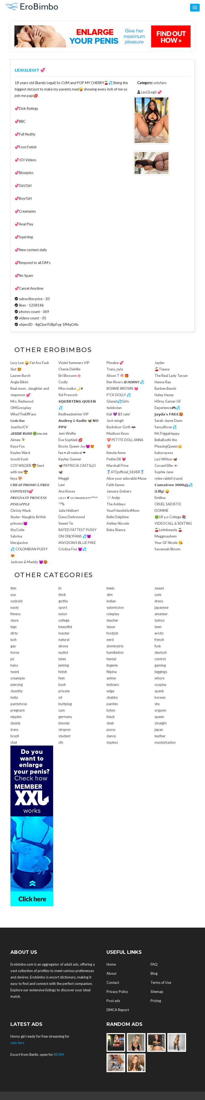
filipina (112, 672)
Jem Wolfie (67, 433)
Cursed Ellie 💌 (166, 465)
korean (160, 697)
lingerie (112, 665)
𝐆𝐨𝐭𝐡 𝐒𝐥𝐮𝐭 (17, 420)
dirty (14, 633)
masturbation (165, 742)
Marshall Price (117, 465)
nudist (63, 652)
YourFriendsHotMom (123, 510)
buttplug (65, 704)
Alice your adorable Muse (126, 478)
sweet (159, 588)
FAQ (154, 964)
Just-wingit (115, 420)
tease (111, 627)
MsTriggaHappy (167, 433)
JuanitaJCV (19, 427)
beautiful (65, 627)
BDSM (59, 1054)
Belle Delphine (118, 517)
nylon (62, 614)
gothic (63, 601)
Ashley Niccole (118, 523)
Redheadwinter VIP (73, 414)
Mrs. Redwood (21, 401)
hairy (14, 665)
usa (13, 594)
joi (12, 659)
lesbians (113, 684)
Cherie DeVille (69, 369)
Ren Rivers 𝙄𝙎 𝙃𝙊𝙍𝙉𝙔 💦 (125, 382)
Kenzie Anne (116, 453)
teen (158, 627)
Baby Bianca (116, 530)
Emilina (160, 498)
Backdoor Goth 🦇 (121, 427)
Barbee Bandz (165, 388)
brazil (14, 736)
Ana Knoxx (66, 491)
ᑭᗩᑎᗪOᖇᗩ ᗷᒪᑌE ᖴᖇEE (77, 542)
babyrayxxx (164, 453)
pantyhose (18, 704)
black (111, 717)
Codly (63, 382)
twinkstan (114, 408)
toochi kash (19, 459)
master (63, 633)
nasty (14, 607)
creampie (17, 678)
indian (111, 601)
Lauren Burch (20, 375)
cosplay (161, 684)
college (63, 620)
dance (111, 736)
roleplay (113, 614)
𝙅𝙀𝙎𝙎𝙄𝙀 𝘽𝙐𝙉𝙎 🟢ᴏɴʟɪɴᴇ (29, 433)
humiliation (115, 652)
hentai (111, 659)
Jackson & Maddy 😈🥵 (29, 562)
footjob (112, 633)
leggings (161, 672)
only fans (17, 1043)
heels (111, 588)
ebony (63, 646)
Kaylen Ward (20, 453)
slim (110, 594)
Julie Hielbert (68, 510)
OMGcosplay (20, 408)
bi (59, 588)
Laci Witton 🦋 (166, 459)
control (160, 659)
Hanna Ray (163, 382)
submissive (115, 607)
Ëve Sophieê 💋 (70, 440)
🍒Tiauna (162, 369)
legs (13, 627)
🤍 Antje (113, 498)
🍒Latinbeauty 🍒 (168, 530)
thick (62, 594)
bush (62, 684)
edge (110, 691)
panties (112, 704)
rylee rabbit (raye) (169, 478)
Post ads (113, 1001)
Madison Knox (118, 433)
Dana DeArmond (71, 517)
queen (159, 717)
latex (62, 659)
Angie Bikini (19, 382)
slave (14, 620)
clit (60, 742)
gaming (160, 665)
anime (111, 678)
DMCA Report (118, 1010)
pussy (111, 729)
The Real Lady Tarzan (171, 375)
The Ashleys (116, 504)
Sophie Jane (164, 472)
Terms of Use (161, 982)
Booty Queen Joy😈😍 (76, 446)
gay (13, 646)
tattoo (160, 620)
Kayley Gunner (69, 459)
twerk (14, 672)
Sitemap (157, 991)
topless (112, 742)
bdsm (111, 710)
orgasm (160, 710)
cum (61, 710)
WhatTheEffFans (23, 414)
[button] (195, 8)
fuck (158, 646)
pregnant (17, 710)
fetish (62, 672)
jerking (63, 665)
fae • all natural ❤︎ (72, 453)
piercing (16, 684)
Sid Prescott (67, 395)
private (64, 691)
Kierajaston (19, 542)
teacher (112, 620)
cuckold (16, 601)
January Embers (119, 491)
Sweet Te (65, 523)
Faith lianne (115, 485)
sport (62, 607)
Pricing (156, 1001)
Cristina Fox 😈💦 (72, 549)
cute (158, 594)
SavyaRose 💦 (166, 427)
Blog (154, 973)
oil (60, 697)
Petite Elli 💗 (116, 459)
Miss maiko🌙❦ (70, 388)
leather (160, 736)
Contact (113, 982)
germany (65, 717)
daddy (15, 723)
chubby (112, 697)
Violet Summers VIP (73, 363)
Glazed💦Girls (118, 401)
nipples (16, 717)
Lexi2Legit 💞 (149, 92)
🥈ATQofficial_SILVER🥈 (125, 472)
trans (14, 729)
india (14, 697)
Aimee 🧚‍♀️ (17, 440)
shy (157, 704)
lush (13, 639)
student (64, 736)
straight (161, 723)
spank (159, 691)
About (111, 973)
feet (61, 678)
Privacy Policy (117, 991)
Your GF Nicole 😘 (169, 542)
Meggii (63, 478)
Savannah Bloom (167, 549)
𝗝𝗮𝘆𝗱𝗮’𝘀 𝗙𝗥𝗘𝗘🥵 (169, 414)
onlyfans (160, 83)
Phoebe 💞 (115, 363)
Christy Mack (20, 510)
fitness (15, 614)
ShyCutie (17, 530)
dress (159, 601)
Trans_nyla (115, 369)
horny (14, 652)
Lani (61, 485)
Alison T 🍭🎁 (118, 375)
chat (13, 742)
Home (111, 964)
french (159, 639)
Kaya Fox (17, 446)
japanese (161, 607)
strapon (64, 729)
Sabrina (16, 536)
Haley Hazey (164, 395)
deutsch (161, 652)
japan (159, 729)
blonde (63, 723)
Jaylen (159, 363)
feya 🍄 (16, 478)
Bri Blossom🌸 (69, 375)
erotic (159, 633)
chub (110, 723)
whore (159, 678)
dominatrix (115, 646)
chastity (16, 691)
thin (13, 588)
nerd (110, 639)
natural (63, 639)
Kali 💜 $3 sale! (119, 414)
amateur (161, 614)
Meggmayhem (166, 536)
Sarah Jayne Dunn (168, 420)
